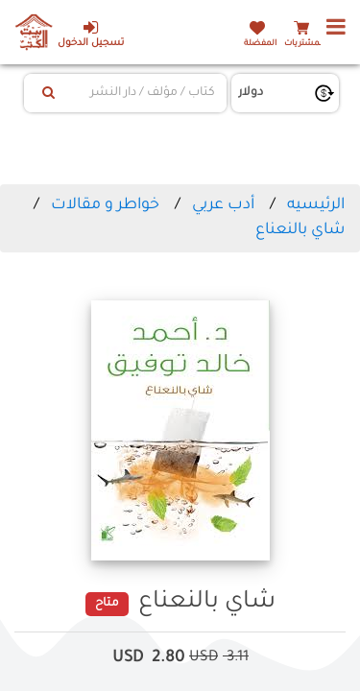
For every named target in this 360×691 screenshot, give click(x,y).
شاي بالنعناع (300, 230)
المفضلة (260, 43)
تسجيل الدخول (91, 34)
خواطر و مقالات (103, 205)
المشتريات (304, 43)
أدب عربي (223, 205)
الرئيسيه (316, 205)
